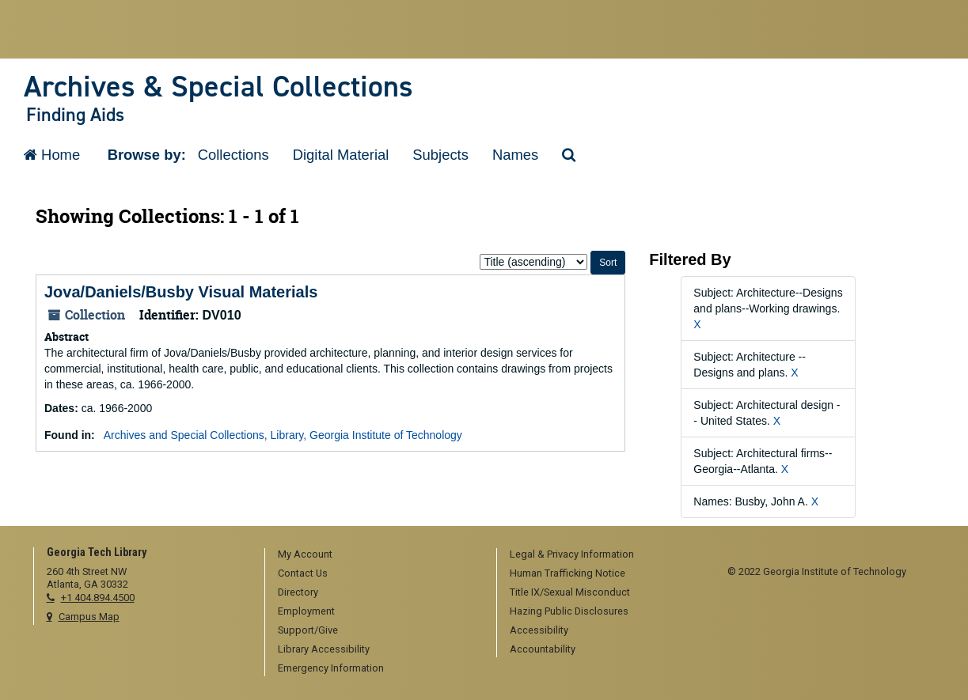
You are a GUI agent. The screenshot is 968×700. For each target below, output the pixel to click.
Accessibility (539, 630)
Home (52, 154)
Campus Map (89, 616)
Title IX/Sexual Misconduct (570, 592)
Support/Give (308, 630)
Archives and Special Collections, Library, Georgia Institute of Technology (283, 435)
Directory (298, 592)
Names (515, 154)
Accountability (542, 649)
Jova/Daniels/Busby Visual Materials (180, 292)
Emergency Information (331, 668)
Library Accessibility (324, 649)
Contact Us (303, 573)
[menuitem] (375, 555)
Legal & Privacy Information (572, 554)
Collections (233, 154)
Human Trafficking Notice (567, 573)
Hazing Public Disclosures (569, 611)
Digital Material (341, 154)
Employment (306, 611)
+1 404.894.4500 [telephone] (98, 598)
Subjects (440, 154)
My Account (305, 554)
